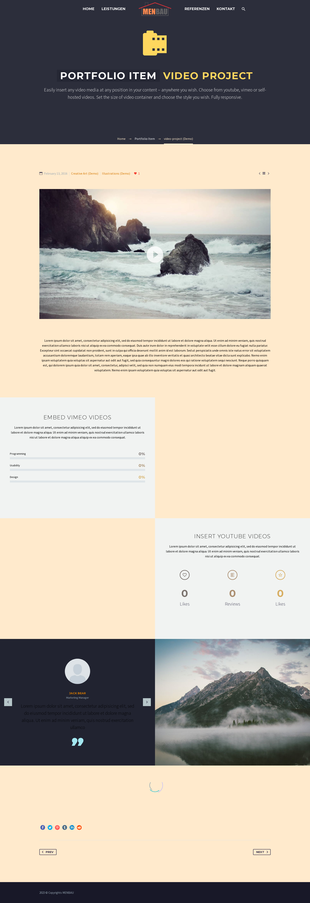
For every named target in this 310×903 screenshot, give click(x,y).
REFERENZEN (197, 9)
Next (263, 852)
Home (89, 9)
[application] (155, 254)
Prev (46, 852)
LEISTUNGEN (113, 9)
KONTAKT (226, 9)
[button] (155, 254)
